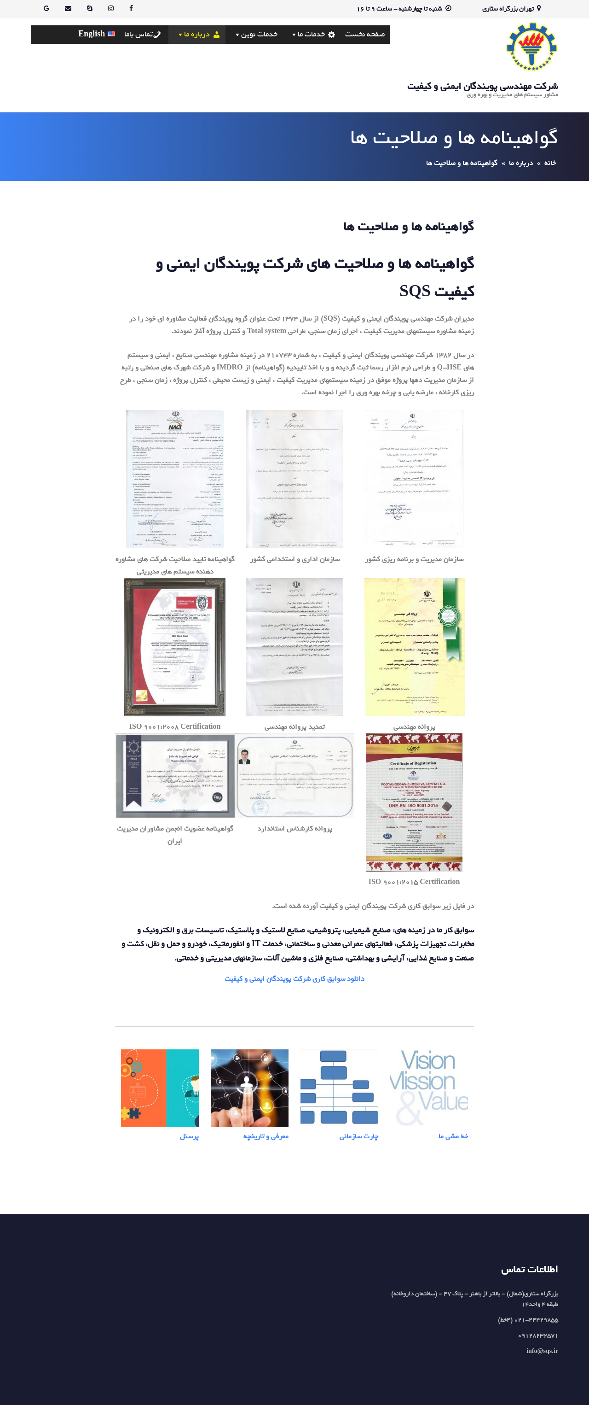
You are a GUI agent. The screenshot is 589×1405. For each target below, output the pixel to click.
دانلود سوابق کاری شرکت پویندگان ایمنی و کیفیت (294, 978)
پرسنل (189, 1136)
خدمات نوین (259, 34)
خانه (550, 163)
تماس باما (138, 34)
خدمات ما (311, 34)
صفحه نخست (365, 34)
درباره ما (197, 34)
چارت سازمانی (359, 1136)
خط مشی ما (453, 1136)
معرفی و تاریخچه (266, 1136)
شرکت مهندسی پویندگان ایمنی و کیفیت (482, 86)
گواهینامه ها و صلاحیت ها (408, 226)
